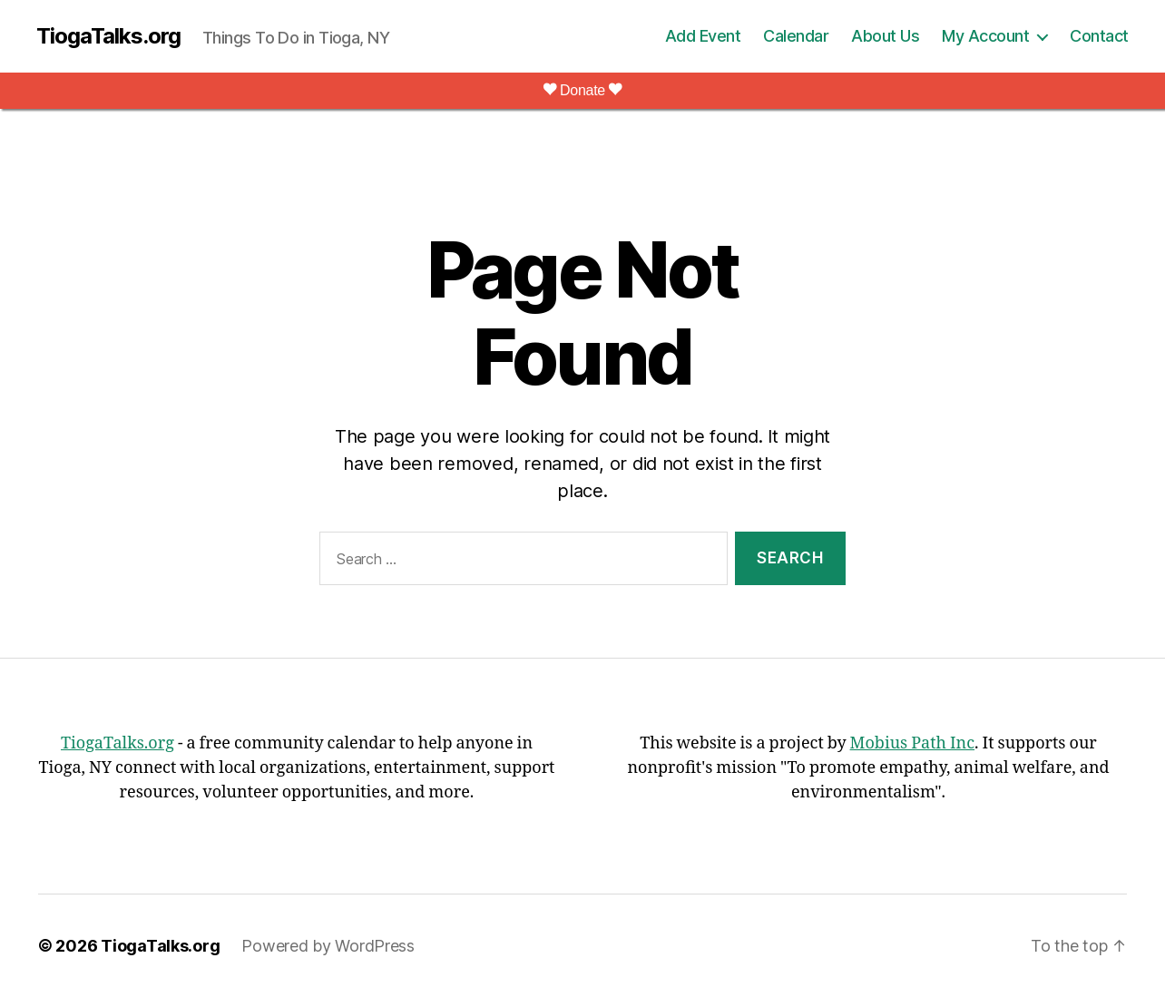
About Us (885, 35)
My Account (985, 35)
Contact (1099, 35)
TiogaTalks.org (108, 36)
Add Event (703, 35)
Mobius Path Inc (912, 743)
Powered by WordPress (328, 945)
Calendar (795, 35)
